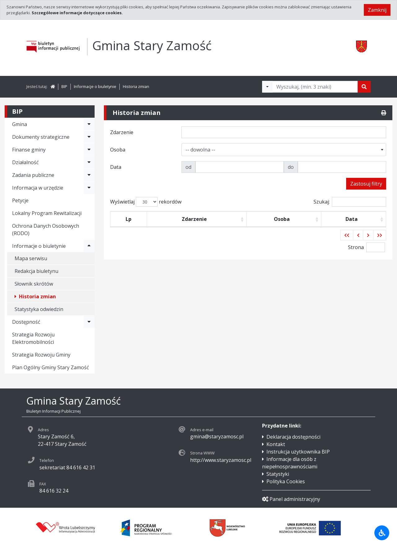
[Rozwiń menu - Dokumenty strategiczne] (89, 137)
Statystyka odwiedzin (39, 309)
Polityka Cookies (285, 481)
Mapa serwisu (31, 258)
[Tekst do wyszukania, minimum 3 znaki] (315, 87)
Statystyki (277, 474)
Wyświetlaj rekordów (145, 202)
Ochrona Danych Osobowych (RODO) (45, 229)
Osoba (282, 219)
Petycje (20, 200)
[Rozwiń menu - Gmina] (89, 124)
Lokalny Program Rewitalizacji (47, 213)
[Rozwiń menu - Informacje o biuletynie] (89, 246)
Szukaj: (350, 202)
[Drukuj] (383, 112)
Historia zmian (136, 86)
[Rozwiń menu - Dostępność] (89, 322)
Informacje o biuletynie (95, 86)
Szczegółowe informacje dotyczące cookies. (77, 12)
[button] (346, 235)
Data (352, 219)
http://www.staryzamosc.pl (220, 460)
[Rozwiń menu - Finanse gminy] (89, 149)
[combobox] (283, 149)
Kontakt (275, 444)
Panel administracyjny (291, 499)
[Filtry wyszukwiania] (267, 87)
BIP (64, 86)
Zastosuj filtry (366, 183)
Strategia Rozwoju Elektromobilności (33, 338)
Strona (356, 247)
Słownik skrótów (34, 283)
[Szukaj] (364, 87)
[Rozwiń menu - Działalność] (89, 162)
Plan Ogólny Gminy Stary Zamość (50, 367)
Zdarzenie (194, 219)
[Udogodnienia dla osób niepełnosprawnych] (381, 532)
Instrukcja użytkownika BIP (298, 451)
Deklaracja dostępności (293, 436)
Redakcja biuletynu (36, 271)
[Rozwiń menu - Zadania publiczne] (89, 175)
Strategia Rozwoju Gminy (41, 354)
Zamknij (377, 10)
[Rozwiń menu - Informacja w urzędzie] (89, 188)
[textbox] (201, 149)
